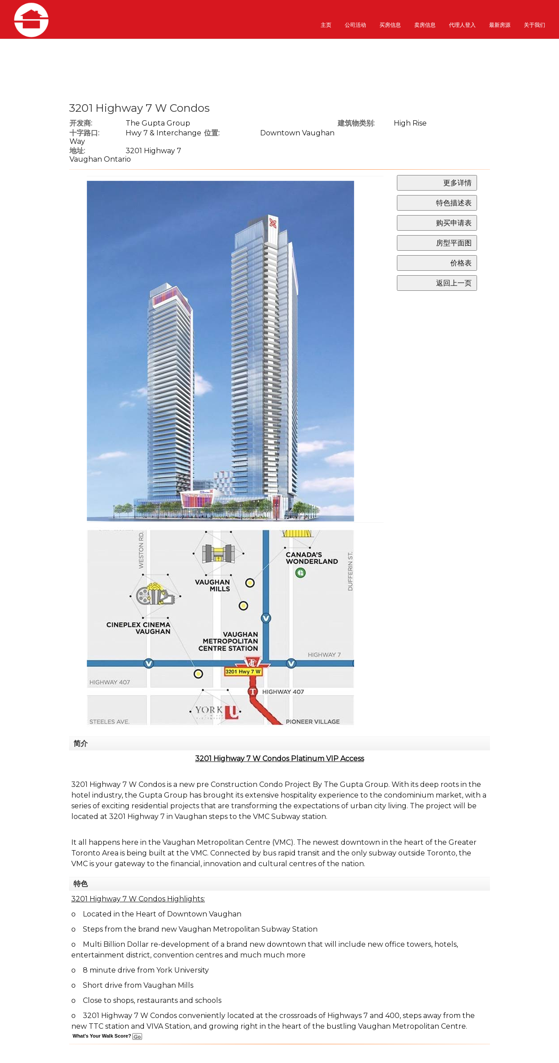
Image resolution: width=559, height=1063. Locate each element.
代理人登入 (462, 24)
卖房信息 (425, 24)
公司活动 (355, 24)
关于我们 (534, 24)
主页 (326, 24)
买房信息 (390, 24)
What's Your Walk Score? (107, 1036)
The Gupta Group (158, 123)
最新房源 (499, 24)
